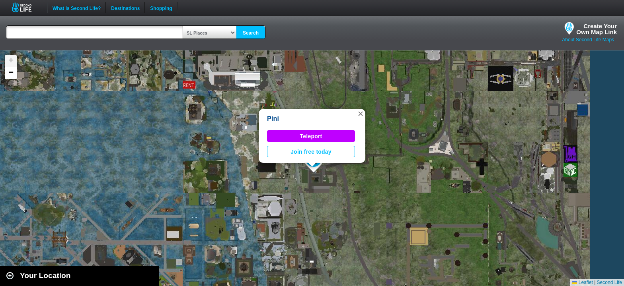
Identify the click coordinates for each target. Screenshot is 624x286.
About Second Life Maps (588, 40)
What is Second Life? (77, 8)
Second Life (26, 7)
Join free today (311, 152)
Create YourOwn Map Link (596, 29)
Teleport (311, 136)
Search (251, 33)
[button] (360, 113)
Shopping (161, 8)
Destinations (125, 8)
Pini (273, 118)
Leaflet (582, 282)
